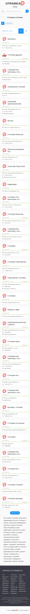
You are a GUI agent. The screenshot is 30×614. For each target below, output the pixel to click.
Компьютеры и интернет (7, 591)
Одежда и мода (14, 587)
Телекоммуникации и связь (17, 593)
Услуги (20, 576)
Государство (5, 589)
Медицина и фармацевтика (17, 578)
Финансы (13, 583)
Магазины (4, 578)
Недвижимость (5, 583)
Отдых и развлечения (7, 585)
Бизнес (20, 578)
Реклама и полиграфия (24, 589)
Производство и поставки (8, 587)
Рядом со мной (8, 31)
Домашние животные (23, 583)
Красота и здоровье (6, 576)
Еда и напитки (22, 574)
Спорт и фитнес (14, 576)
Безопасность (14, 591)
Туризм (12, 585)
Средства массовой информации (9, 581)
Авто (3, 574)
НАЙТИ (27, 11)
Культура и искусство (15, 581)
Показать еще (15, 512)
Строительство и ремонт (16, 574)
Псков (15, 7)
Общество (21, 581)
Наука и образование (23, 585)
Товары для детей (6, 593)
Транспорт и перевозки (24, 587)
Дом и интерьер (22, 591)
